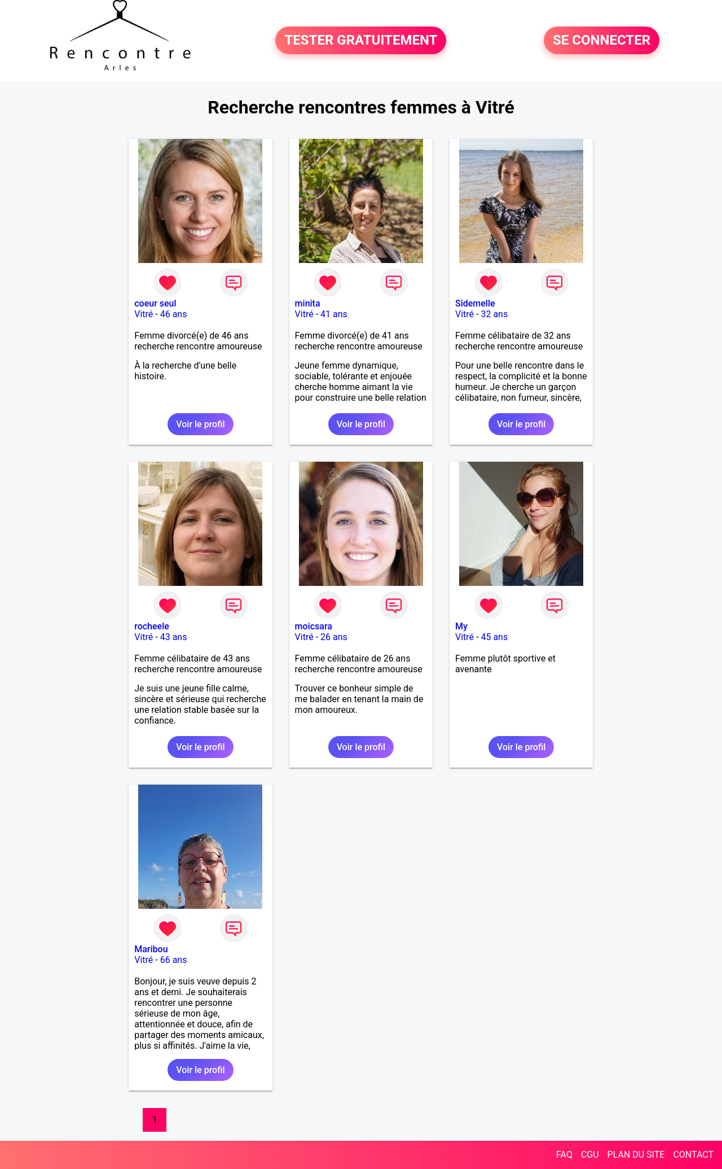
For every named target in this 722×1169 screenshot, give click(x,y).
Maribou (151, 949)
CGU (590, 1154)
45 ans (494, 637)
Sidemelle (475, 303)
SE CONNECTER (601, 41)
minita (307, 303)
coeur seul (155, 303)
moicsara (313, 626)
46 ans (173, 314)
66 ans (173, 960)
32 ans (494, 314)
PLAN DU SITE (636, 1154)
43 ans (173, 637)
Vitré (143, 314)
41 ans (333, 314)
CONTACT (693, 1154)
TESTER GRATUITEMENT (360, 41)
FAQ (564, 1154)
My (461, 626)
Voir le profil (200, 424)
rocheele (151, 626)
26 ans (333, 637)
